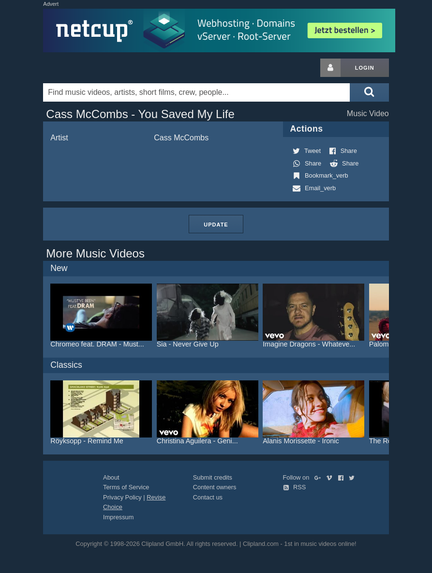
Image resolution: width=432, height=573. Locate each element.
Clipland (94, 68)
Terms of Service (126, 487)
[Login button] (330, 68)
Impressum (118, 517)
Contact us (208, 497)
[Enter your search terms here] (196, 92)
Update (216, 224)
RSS (294, 487)
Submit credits (212, 477)
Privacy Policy (122, 497)
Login (364, 68)
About (111, 477)
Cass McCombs (181, 138)
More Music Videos (95, 253)
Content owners (215, 487)
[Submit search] (369, 92)
